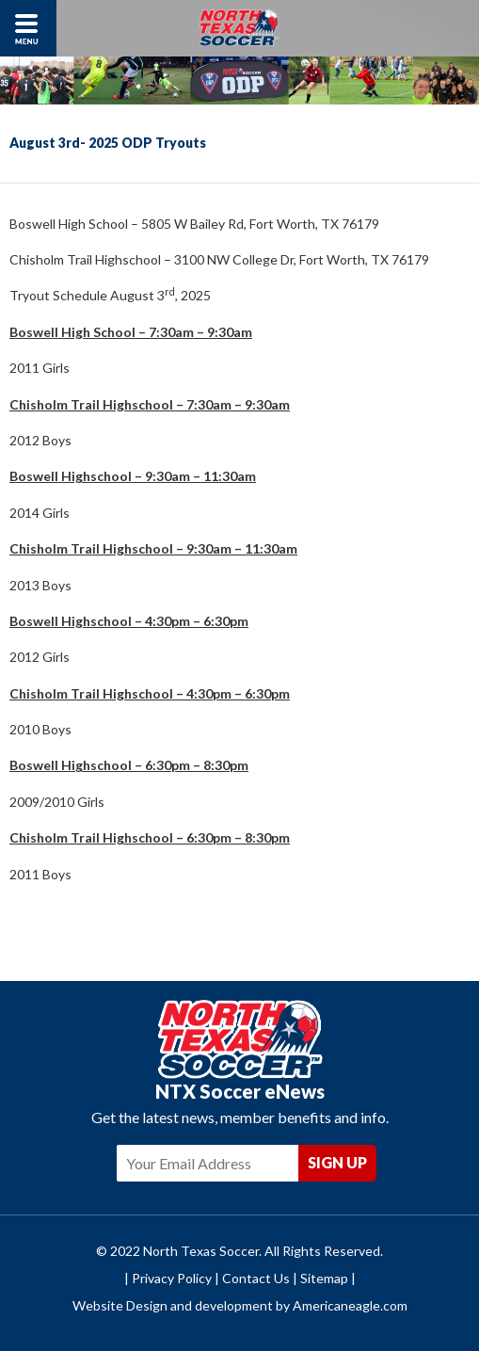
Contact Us (256, 1278)
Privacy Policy (172, 1278)
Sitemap (324, 1278)
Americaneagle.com (350, 1305)
